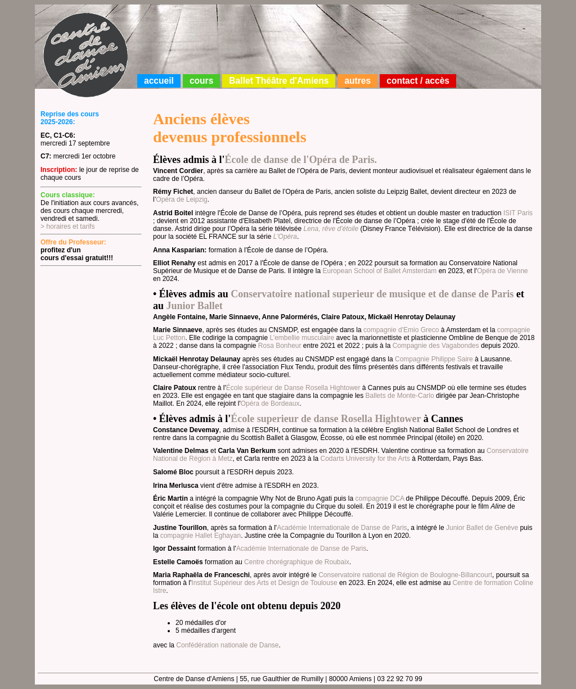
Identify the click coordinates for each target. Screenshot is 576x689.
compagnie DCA (380, 498)
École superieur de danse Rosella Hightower (326, 418)
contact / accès (417, 80)
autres (357, 80)
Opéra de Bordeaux (270, 403)
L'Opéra (285, 237)
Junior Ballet (194, 305)
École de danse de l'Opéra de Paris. (301, 159)
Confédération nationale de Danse (227, 645)
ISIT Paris (518, 213)
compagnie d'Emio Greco (401, 330)
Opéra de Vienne (502, 271)
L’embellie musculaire (301, 338)
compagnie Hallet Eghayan (200, 536)
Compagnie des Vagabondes (436, 346)
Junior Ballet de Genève (482, 528)
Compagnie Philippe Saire (434, 359)
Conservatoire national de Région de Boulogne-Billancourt (405, 575)
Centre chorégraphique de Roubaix (296, 562)
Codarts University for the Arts (365, 459)
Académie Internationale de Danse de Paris (342, 528)
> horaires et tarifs (67, 226)
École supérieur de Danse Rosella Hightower (293, 388)
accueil (159, 80)
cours (201, 80)
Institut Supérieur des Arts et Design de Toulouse (264, 583)
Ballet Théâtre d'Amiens (278, 80)
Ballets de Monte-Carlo (400, 396)
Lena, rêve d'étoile (330, 229)
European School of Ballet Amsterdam (380, 271)
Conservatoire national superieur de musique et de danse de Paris (372, 294)
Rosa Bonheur (280, 346)
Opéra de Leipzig (181, 199)
